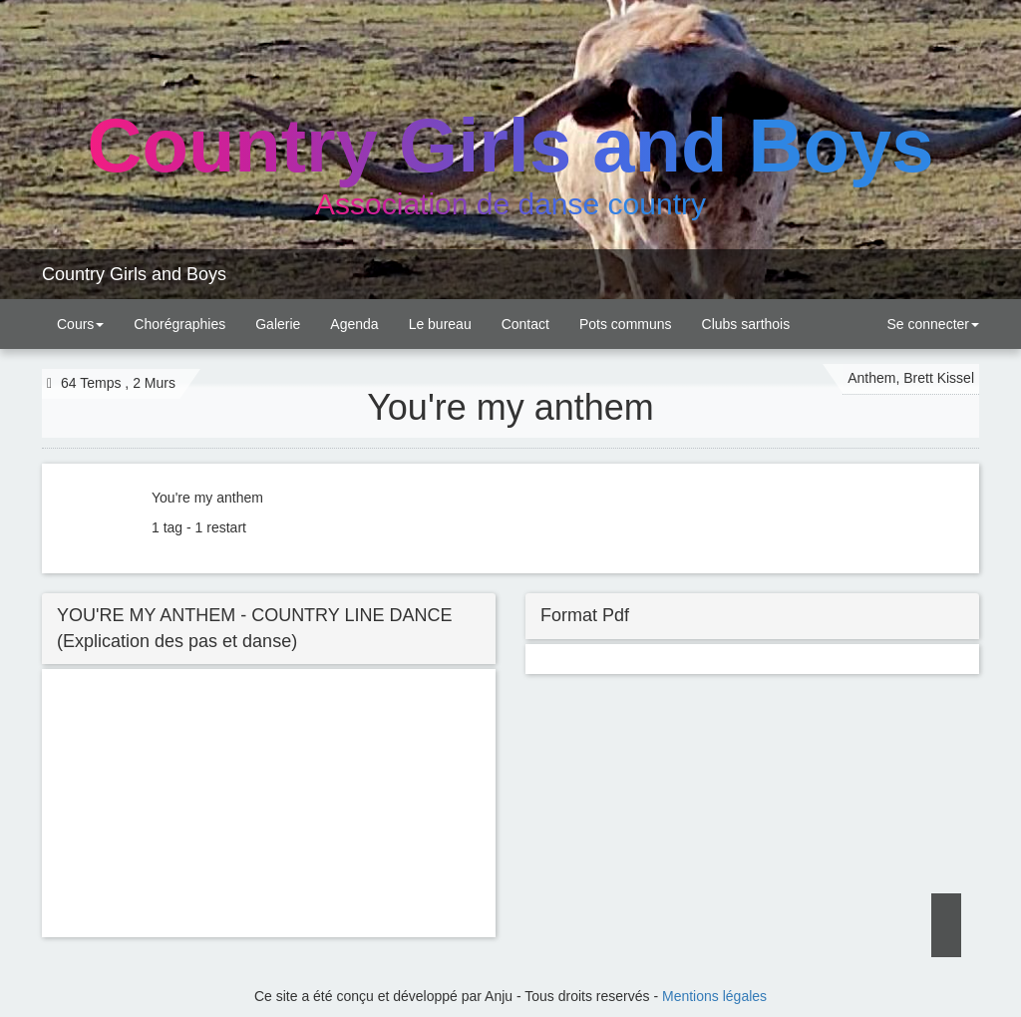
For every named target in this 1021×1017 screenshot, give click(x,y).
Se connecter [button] (931, 324)
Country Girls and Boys (134, 274)
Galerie (277, 324)
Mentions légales (714, 996)
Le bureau (440, 324)
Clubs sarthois (746, 324)
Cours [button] (80, 324)
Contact (525, 324)
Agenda (354, 324)
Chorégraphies (179, 324)
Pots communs (625, 324)
